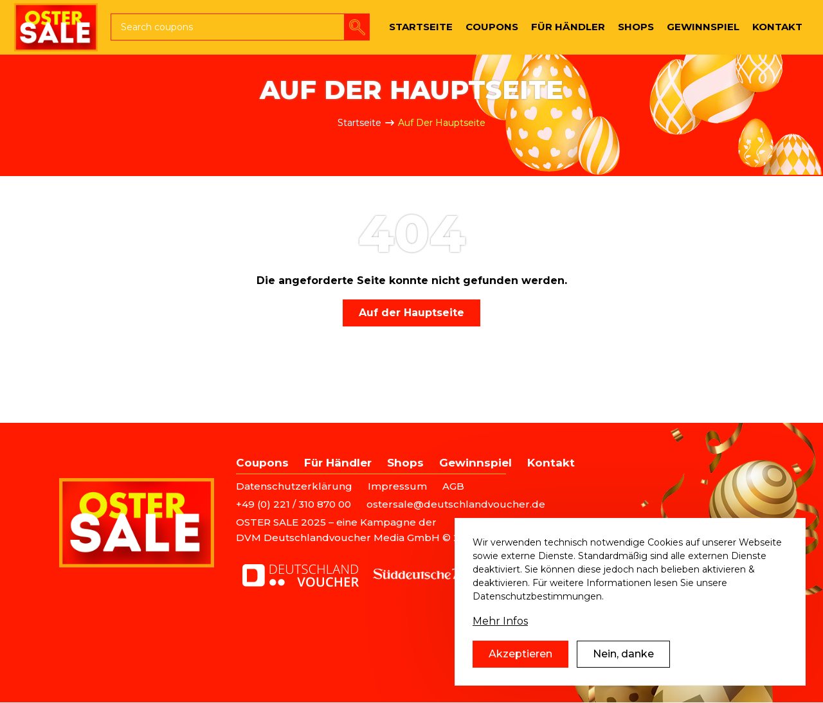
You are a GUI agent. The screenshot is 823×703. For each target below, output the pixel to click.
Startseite (359, 123)
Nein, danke (623, 668)
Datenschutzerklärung (294, 486)
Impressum (397, 486)
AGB (453, 486)
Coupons (262, 462)
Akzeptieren (520, 668)
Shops (405, 462)
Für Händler (338, 462)
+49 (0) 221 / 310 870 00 (293, 504)
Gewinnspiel (475, 462)
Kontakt (551, 462)
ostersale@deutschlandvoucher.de (455, 504)
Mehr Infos (500, 635)
